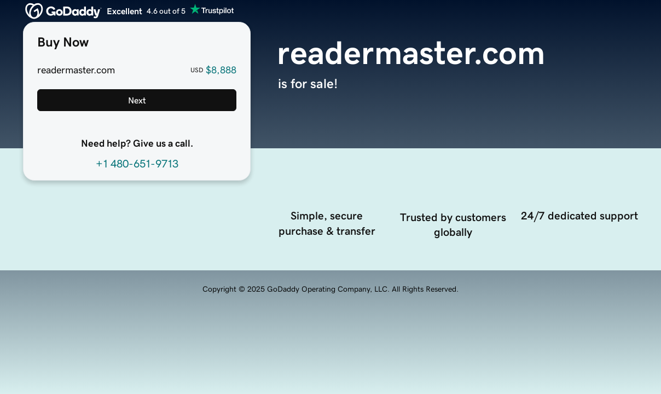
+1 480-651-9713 (137, 163)
